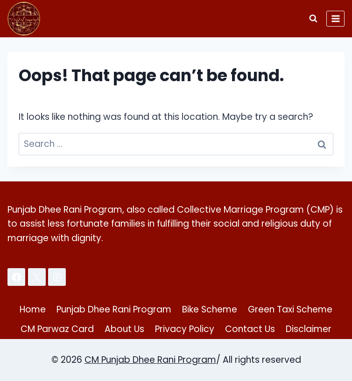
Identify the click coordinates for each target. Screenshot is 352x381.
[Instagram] (57, 277)
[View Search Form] (313, 18)
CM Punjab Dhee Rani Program (150, 359)
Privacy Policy (184, 329)
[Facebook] (16, 277)
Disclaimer (308, 329)
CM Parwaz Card (57, 329)
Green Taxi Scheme (290, 309)
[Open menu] (335, 18)
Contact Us (250, 329)
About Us (124, 329)
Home (33, 309)
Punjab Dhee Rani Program (113, 309)
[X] (37, 277)
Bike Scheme (209, 309)
